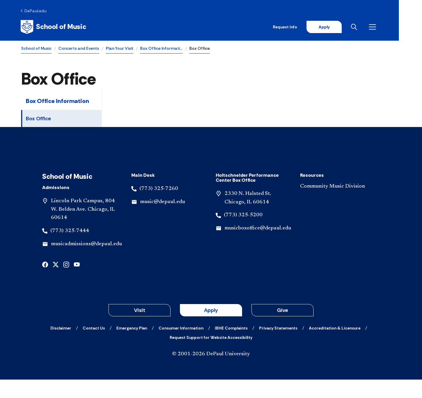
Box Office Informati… (161, 48)
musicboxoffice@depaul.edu (257, 246)
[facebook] (45, 282)
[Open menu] (396, 27)
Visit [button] (139, 328)
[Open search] (377, 27)
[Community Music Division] (337, 205)
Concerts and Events (78, 48)
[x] (56, 282)
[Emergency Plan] (131, 346)
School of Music (36, 48)
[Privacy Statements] (278, 346)
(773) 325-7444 (69, 249)
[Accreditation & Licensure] (334, 346)
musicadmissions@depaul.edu (86, 262)
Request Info (307, 27)
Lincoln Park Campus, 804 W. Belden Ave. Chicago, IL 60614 (83, 228)
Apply (346, 27)
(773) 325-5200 (243, 233)
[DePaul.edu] (34, 10)
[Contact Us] (94, 346)
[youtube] (77, 282)
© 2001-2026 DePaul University (211, 372)
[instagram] (66, 282)
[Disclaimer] (60, 346)
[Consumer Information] (181, 346)
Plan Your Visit (119, 48)
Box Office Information (57, 101)
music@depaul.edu (162, 220)
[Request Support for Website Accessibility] (211, 356)
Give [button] (282, 328)
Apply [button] (211, 328)
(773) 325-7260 (158, 207)
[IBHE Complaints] (231, 346)
